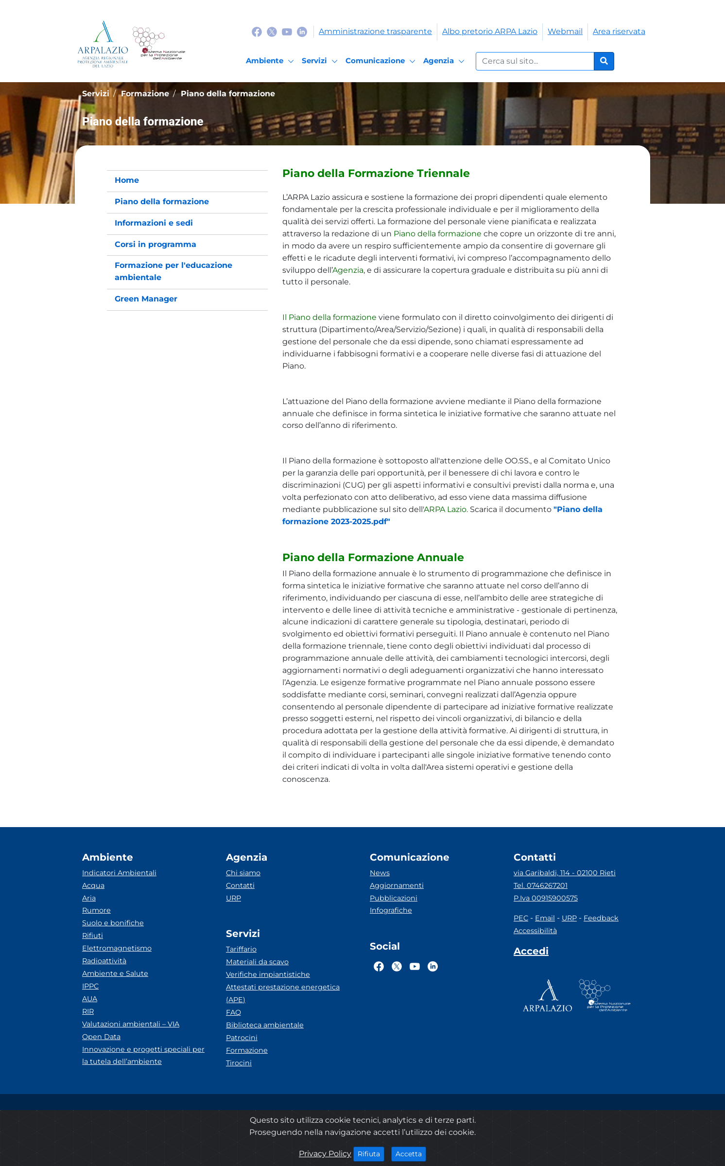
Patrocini (242, 1037)
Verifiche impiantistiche (268, 974)
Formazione (247, 1050)
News (380, 872)
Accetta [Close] (411, 1153)
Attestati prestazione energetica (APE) (283, 993)
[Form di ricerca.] (535, 61)
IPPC (90, 986)
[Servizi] (321, 61)
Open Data (101, 1036)
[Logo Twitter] (271, 31)
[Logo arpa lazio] (103, 44)
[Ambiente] (271, 61)
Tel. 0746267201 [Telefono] (541, 885)
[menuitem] (187, 181)
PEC (521, 918)
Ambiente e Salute (115, 973)
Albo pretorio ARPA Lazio (489, 31)
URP (233, 898)
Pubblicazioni (393, 898)
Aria (89, 898)
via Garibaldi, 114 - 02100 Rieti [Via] (565, 872)
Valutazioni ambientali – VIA (130, 1024)
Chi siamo (243, 872)
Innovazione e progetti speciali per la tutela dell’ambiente (143, 1055)
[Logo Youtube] (286, 31)
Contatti (240, 885)
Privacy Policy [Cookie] (325, 1153)
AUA (89, 998)
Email (545, 918)
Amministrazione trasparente (375, 31)
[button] (450, 173)
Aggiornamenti (397, 885)
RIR (88, 1011)
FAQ (233, 1012)
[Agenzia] (445, 61)
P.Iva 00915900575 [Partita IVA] (546, 898)
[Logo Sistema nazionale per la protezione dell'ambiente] (159, 44)
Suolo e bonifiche (113, 923)
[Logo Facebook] (256, 31)
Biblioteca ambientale (265, 1025)
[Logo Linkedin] (302, 31)
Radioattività (104, 960)
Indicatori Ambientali (119, 872)
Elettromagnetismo (117, 948)
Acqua (93, 885)
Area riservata (619, 31)
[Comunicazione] (382, 61)
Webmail (565, 31)
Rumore (96, 910)
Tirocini (239, 1063)
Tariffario (241, 949)
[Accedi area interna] (531, 953)
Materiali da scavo (257, 961)
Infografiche (391, 910)
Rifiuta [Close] (371, 1153)
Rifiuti (92, 935)
